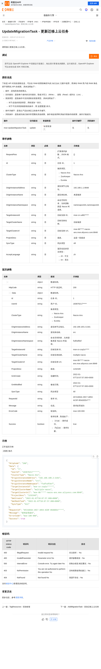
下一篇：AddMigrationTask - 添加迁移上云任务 (79, 610)
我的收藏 (92, 41)
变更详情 (19, 600)
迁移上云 (77, 22)
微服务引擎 (12, 22)
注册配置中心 (66, 22)
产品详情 (50, 41)
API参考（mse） (33, 22)
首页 (3, 22)
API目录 (56, 22)
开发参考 (21, 22)
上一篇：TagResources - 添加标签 (16, 610)
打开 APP (93, 3)
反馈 (53, 622)
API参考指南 (46, 22)
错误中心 (10, 586)
